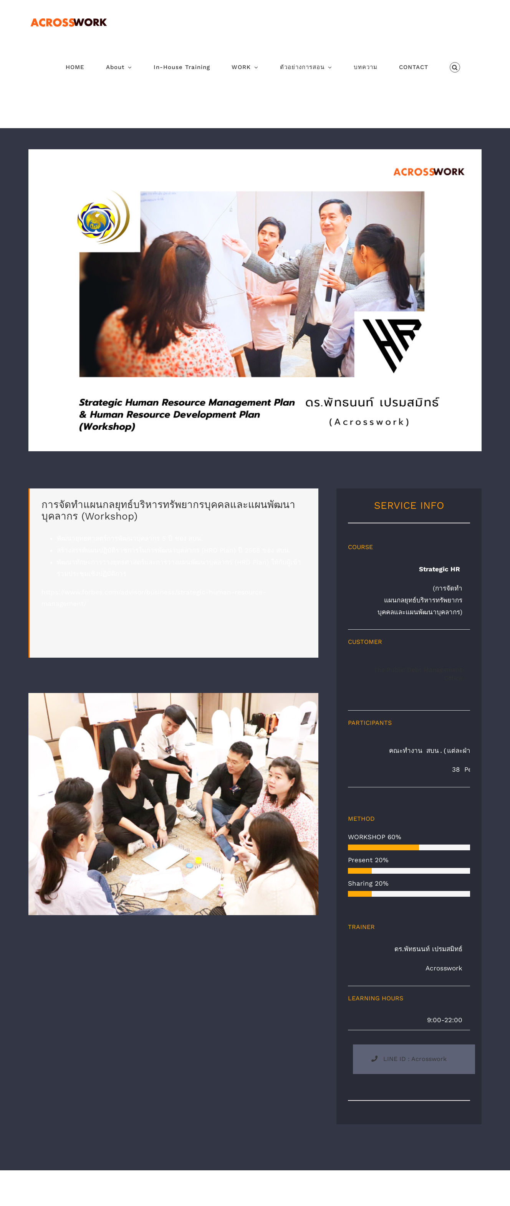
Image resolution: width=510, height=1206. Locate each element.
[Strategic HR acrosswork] (255, 152)
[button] (455, 67)
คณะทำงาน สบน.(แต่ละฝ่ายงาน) (431, 751)
